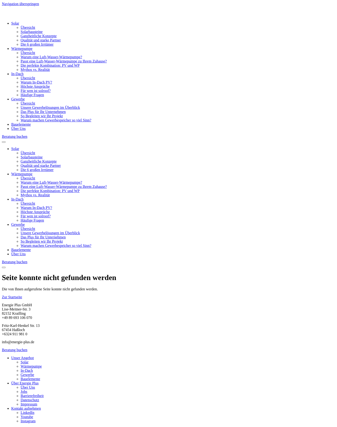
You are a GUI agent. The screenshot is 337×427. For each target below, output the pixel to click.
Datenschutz (30, 400)
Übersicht (28, 27)
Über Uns (18, 129)
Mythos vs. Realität (35, 70)
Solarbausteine (32, 32)
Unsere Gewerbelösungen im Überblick (50, 107)
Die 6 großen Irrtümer (37, 44)
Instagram (28, 421)
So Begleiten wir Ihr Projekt (42, 116)
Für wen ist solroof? (36, 91)
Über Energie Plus (25, 383)
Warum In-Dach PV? (36, 82)
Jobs (24, 392)
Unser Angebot (22, 358)
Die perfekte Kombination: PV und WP (50, 65)
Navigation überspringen (20, 4)
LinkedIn (27, 413)
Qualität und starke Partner (41, 40)
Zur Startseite (12, 297)
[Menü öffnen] (4, 142)
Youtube (27, 417)
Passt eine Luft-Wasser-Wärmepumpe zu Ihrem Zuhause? (64, 61)
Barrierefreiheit (32, 396)
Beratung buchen (14, 137)
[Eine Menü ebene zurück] (4, 267)
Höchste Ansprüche (35, 86)
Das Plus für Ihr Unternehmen (43, 112)
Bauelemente (21, 124)
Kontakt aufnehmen (26, 408)
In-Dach (17, 74)
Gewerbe (18, 99)
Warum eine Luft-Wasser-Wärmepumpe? (51, 57)
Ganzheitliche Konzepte (39, 36)
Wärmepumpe (22, 49)
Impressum (29, 404)
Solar (15, 23)
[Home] (29, 15)
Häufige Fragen (32, 95)
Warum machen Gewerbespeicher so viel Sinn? (56, 120)
